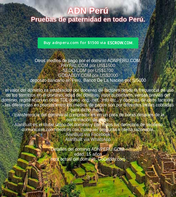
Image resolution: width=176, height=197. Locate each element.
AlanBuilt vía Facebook (88, 134)
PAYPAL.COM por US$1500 (88, 65)
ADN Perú (88, 11)
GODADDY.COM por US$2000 (88, 75)
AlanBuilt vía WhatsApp (88, 139)
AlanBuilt (23, 124)
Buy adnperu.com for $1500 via (75, 42)
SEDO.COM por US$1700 (88, 70)
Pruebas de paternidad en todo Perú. (88, 19)
